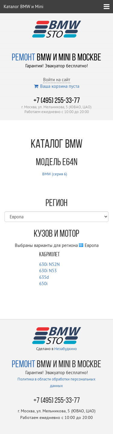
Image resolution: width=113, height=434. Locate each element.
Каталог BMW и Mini (23, 6)
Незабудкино (65, 348)
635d (44, 277)
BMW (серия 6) (54, 173)
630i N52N (49, 264)
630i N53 (48, 270)
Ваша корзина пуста (56, 86)
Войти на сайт (56, 79)
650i (43, 283)
